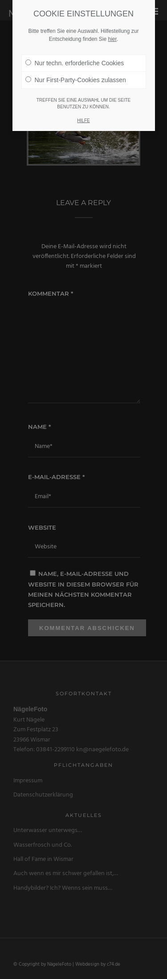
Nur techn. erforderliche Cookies (74, 57)
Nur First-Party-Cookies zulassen (75, 74)
